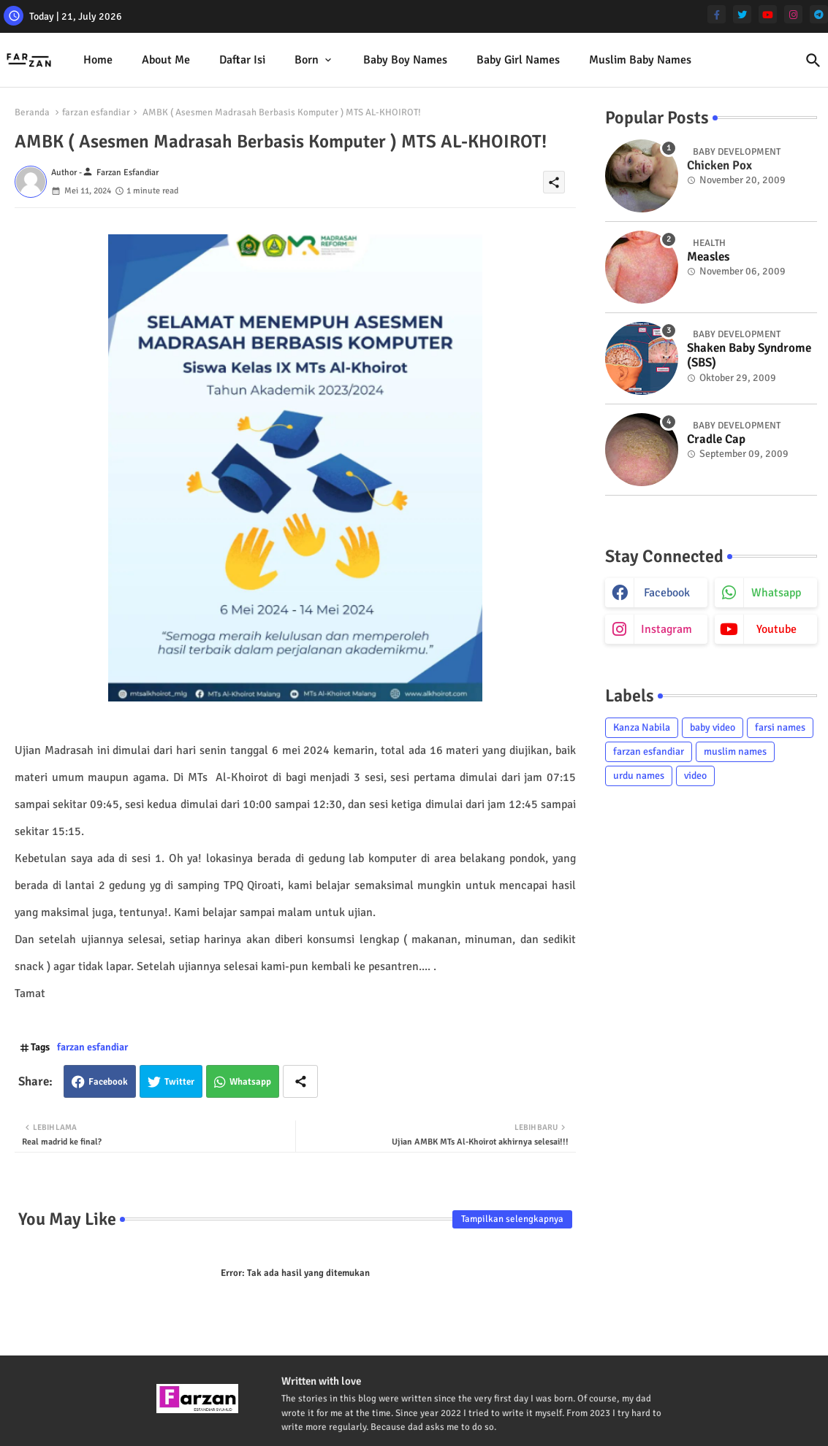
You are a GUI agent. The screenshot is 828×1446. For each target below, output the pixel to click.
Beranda (32, 112)
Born (307, 60)
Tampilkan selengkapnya (512, 1219)
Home (98, 60)
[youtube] (768, 14)
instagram (666, 629)
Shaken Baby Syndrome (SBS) (749, 355)
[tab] (98, 60)
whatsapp (776, 592)
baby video (712, 727)
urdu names (638, 775)
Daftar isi (242, 60)
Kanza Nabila (641, 727)
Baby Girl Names (518, 60)
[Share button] (300, 1081)
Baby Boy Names (405, 60)
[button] (813, 60)
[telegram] (819, 14)
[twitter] (742, 14)
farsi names (780, 727)
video (695, 775)
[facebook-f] (716, 14)
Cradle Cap (716, 439)
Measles (708, 257)
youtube (776, 629)
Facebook (108, 1082)
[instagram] (793, 14)
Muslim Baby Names (640, 60)
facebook (667, 592)
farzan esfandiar (96, 112)
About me (166, 60)
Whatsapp (250, 1082)
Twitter (179, 1082)
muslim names (735, 751)
